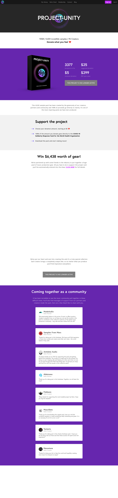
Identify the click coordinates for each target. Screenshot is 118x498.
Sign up (108, 2)
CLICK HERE (70, 167)
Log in (115, 2)
